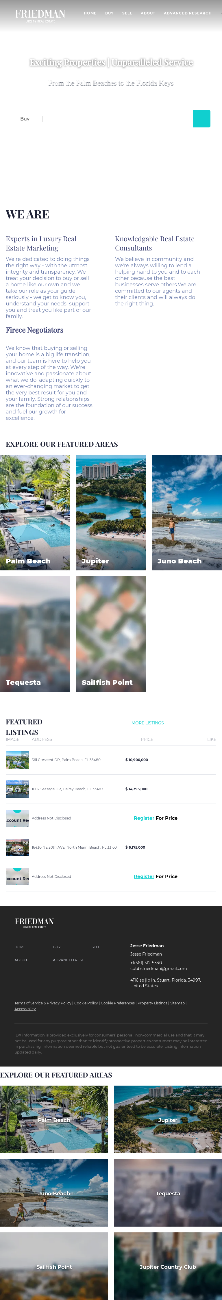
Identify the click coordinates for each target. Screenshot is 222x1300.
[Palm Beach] (54, 1119)
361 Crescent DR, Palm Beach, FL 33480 (66, 760)
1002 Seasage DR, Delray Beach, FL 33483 (67, 789)
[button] (201, 118)
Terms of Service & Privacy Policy (42, 1003)
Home (90, 13)
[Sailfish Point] (54, 1266)
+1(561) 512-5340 (146, 962)
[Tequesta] (168, 1193)
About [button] (148, 13)
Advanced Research (188, 13)
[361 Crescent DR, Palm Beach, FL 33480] (17, 760)
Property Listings (152, 1003)
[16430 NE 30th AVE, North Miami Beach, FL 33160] (17, 847)
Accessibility (25, 1009)
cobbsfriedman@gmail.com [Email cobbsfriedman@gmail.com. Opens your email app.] (158, 968)
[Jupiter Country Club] (168, 1266)
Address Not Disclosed (51, 818)
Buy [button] (109, 13)
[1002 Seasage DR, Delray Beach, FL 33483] (17, 789)
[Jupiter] (168, 1119)
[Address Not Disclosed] (17, 818)
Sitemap (177, 1003)
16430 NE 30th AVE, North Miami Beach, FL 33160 (74, 847)
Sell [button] (127, 13)
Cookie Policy (86, 1003)
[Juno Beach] (54, 1193)
